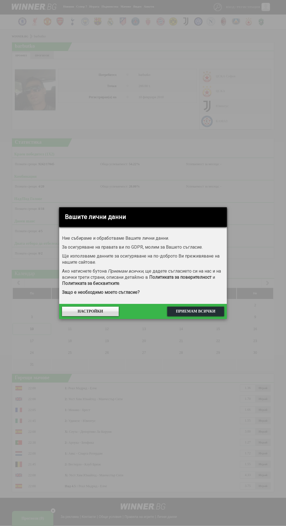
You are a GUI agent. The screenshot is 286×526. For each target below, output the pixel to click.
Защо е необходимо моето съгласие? (101, 292)
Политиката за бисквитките (90, 283)
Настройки (90, 311)
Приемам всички (195, 311)
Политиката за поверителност (180, 277)
